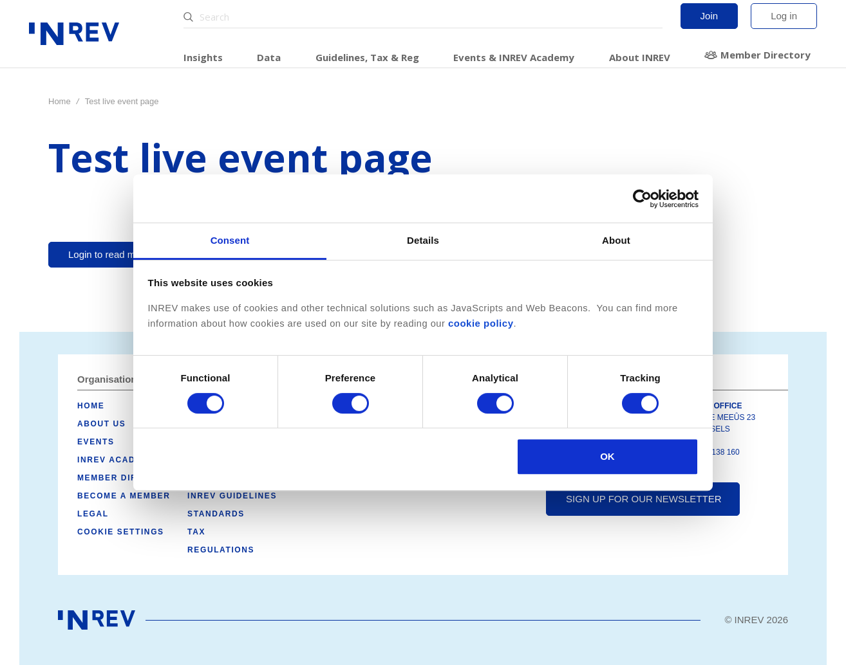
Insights (203, 57)
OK (607, 456)
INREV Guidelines (232, 495)
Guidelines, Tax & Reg (367, 57)
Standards (216, 513)
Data (269, 57)
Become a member (123, 495)
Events (96, 441)
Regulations (220, 549)
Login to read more (108, 254)
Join (709, 15)
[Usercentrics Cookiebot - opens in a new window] (642, 198)
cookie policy (481, 323)
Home (59, 101)
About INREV (639, 57)
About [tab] (616, 240)
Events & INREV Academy (513, 57)
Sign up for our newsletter (643, 498)
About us (101, 423)
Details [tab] (423, 240)
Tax (196, 531)
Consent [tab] (230, 240)
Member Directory (765, 54)
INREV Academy (116, 459)
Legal (93, 513)
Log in (784, 15)
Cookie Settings (120, 531)
